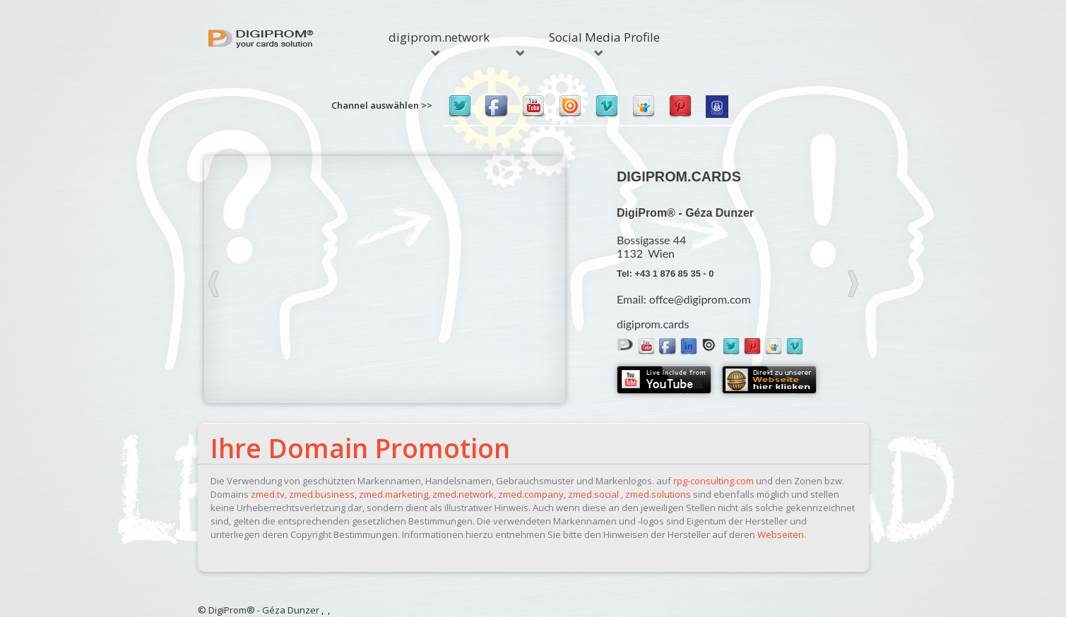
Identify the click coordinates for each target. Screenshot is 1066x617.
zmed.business (322, 494)
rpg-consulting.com (713, 480)
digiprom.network (439, 42)
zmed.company (531, 494)
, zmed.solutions (656, 494)
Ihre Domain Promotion (360, 448)
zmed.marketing (393, 494)
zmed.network (463, 494)
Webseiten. (781, 534)
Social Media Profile (603, 42)
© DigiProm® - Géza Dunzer (258, 610)
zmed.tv (268, 494)
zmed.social (593, 494)
